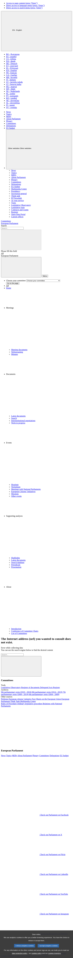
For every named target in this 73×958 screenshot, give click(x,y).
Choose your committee (16, 280)
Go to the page (12, 283)
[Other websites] (39, 149)
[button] (39, 319)
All (2, 253)
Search (4, 226)
